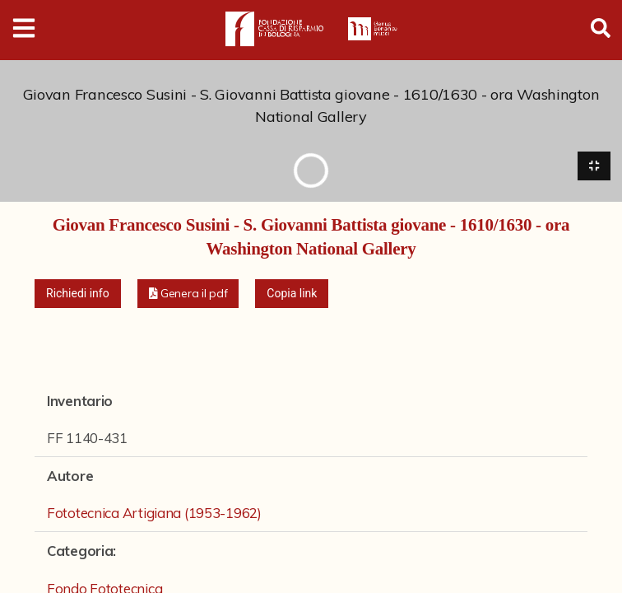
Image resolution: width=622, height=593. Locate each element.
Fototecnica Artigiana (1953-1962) (154, 514)
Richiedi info (77, 294)
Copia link (292, 294)
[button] (188, 294)
